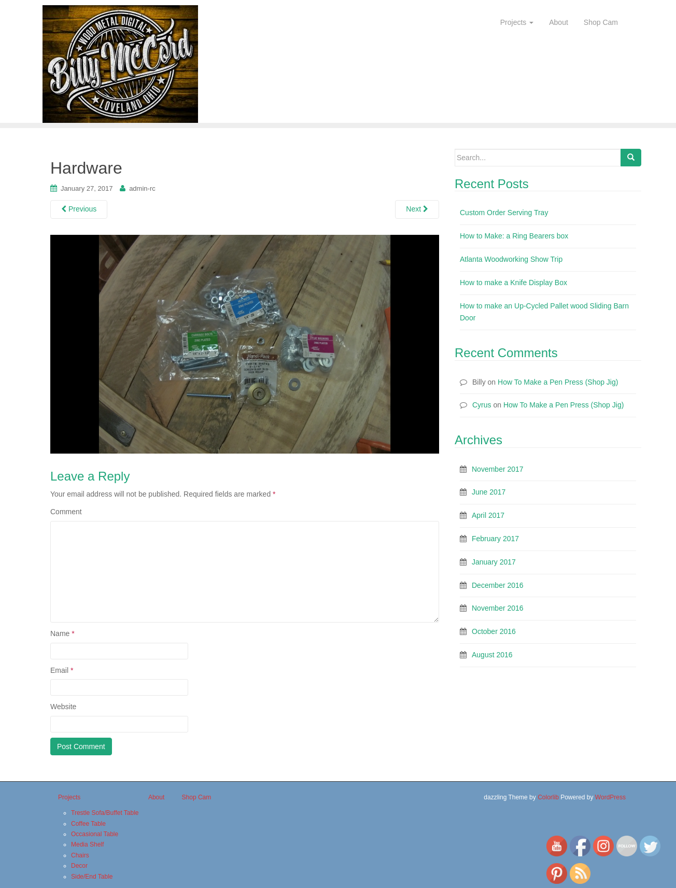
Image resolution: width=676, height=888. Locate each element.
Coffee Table (88, 823)
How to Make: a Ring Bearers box (514, 236)
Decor (79, 865)
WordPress (610, 797)
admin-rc (142, 188)
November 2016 (498, 608)
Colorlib (548, 797)
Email (61, 670)
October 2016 (494, 631)
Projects (516, 22)
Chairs (80, 855)
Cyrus (481, 405)
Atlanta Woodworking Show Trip (511, 259)
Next (417, 209)
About (558, 22)
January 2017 (494, 562)
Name (62, 633)
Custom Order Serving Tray (504, 212)
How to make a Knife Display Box (513, 282)
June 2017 (488, 492)
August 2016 (492, 655)
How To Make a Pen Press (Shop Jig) (558, 382)
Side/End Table (92, 876)
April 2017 (488, 515)
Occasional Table (94, 834)
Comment (66, 512)
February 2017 (495, 538)
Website (63, 706)
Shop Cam (601, 22)
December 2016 (498, 585)
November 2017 (498, 469)
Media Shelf (87, 844)
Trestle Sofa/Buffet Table (105, 812)
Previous (78, 209)
